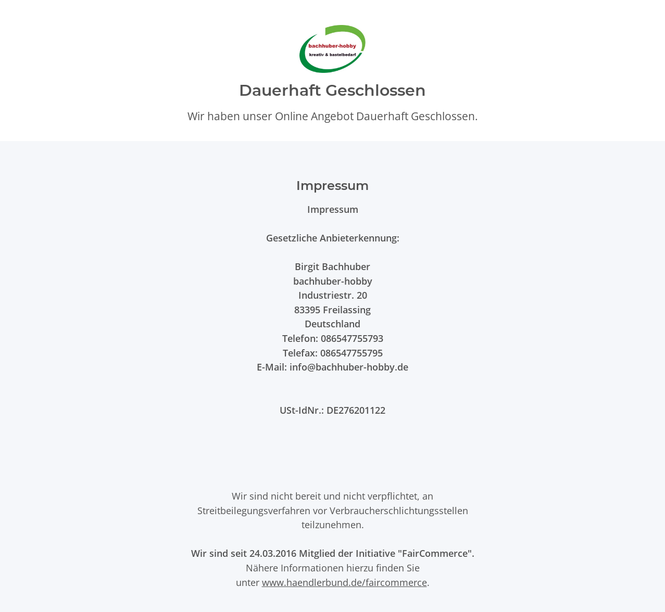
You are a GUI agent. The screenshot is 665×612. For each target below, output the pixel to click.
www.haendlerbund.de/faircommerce (344, 582)
